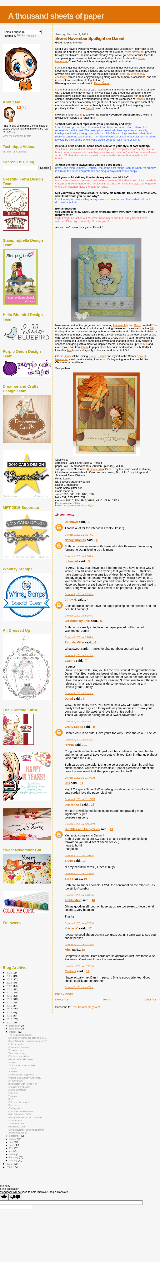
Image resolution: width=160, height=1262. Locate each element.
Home (107, 999)
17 (90, 928)
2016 (9, 1005)
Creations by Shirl (77, 621)
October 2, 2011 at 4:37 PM (79, 923)
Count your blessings (18, 1047)
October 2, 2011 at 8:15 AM (79, 615)
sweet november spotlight (80, 505)
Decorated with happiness (21, 1074)
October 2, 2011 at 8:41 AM (79, 655)
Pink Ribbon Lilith (16, 1126)
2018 (9, 999)
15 (85, 878)
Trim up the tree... (17, 1123)
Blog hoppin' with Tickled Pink (22, 1084)
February (14, 1157)
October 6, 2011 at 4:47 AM (79, 987)
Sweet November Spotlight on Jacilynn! (27, 1041)
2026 (9, 972)
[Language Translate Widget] (22, 32)
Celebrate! (13, 1093)
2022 (9, 986)
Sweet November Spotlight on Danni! (26, 1130)
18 (83, 949)
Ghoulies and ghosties (19, 1087)
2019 (9, 995)
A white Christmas (17, 1090)
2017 (9, 1002)
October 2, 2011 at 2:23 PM (79, 895)
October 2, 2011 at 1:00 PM (79, 855)
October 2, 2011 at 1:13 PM (79, 873)
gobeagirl (71, 561)
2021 (9, 989)
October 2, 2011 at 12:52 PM (80, 824)
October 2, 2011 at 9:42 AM (79, 739)
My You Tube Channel (15, 151)
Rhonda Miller (74, 642)
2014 (9, 1012)
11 (81, 783)
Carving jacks (15, 1108)
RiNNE (69, 744)
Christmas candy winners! (21, 1111)
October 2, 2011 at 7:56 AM (79, 556)
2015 (9, 1009)
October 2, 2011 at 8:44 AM (79, 693)
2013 (9, 1015)
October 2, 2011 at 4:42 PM (79, 966)
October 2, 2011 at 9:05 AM (79, 721)
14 (84, 860)
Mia (69, 350)
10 (85, 744)
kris (67, 783)
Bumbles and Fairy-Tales (82, 829)
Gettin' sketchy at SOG (19, 1114)
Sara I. (69, 878)
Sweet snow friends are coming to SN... (27, 1038)
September (15, 1136)
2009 (9, 1167)
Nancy (92, 356)
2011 (9, 1022)
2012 (9, 1019)
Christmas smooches (18, 1056)
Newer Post (62, 999)
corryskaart (73, 804)
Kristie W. (72, 928)
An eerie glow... (15, 1080)
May (11, 1148)
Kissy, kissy (14, 1105)
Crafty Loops (74, 726)
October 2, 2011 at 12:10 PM (80, 799)
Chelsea (70, 971)
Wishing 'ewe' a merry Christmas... (25, 1077)
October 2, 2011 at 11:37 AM (80, 778)
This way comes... (17, 1050)
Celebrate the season (18, 1102)
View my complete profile (17, 136)
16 (93, 900)
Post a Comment (64, 994)
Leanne (70, 660)
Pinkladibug (73, 900)
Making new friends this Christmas (25, 1117)
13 (111, 829)
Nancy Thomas (75, 540)
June (12, 1145)
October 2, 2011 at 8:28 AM (79, 637)
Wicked (12, 1062)
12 (92, 804)
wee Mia (143, 344)
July (11, 1142)
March (12, 1154)
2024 (9, 979)
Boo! (10, 1099)
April (11, 1151)
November (14, 1028)
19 (88, 971)
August (13, 1139)
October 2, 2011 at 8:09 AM (79, 594)
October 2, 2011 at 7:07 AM (79, 535)
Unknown (71, 522)
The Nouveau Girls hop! (20, 1035)
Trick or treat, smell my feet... (22, 1065)
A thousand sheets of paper (56, 15)
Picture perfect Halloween (21, 1059)
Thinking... (13, 1096)
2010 (9, 1163)
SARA (69, 860)
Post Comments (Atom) (86, 1007)
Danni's (140, 98)
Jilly (120, 325)
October (13, 1032)
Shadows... (13, 1071)
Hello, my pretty (16, 1044)
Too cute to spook (17, 1053)
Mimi (68, 949)
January (13, 1160)
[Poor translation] (15, 1196)
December (14, 1025)
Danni (102, 83)
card (65, 505)
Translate (26, 35)
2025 (9, 976)
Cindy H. (71, 599)
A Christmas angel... (18, 1132)
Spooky (12, 1068)
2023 (9, 982)
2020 (9, 992)
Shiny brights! (15, 1120)
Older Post (151, 999)
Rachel (102, 356)
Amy (24, 107)
